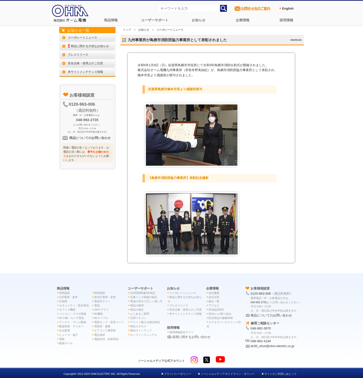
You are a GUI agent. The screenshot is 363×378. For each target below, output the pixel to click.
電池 (97, 305)
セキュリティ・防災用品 (74, 305)
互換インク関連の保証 (143, 297)
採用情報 (286, 20)
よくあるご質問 (139, 313)
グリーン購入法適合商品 (145, 322)
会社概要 (214, 292)
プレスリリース (78, 54)
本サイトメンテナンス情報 (85, 71)
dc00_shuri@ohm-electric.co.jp (272, 346)
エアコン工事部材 (105, 330)
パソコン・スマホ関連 (72, 313)
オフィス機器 (67, 309)
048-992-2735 (87, 120)
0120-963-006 (82, 104)
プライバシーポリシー (177, 373)
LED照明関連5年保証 (143, 292)
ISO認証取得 (216, 309)
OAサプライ (101, 309)
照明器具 (64, 292)
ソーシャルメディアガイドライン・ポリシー (228, 373)
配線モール (66, 343)
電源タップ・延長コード (109, 322)
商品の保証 (137, 309)
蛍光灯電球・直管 (105, 297)
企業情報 (242, 20)
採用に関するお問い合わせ (191, 337)
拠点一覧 (214, 301)
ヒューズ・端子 (68, 334)
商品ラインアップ (141, 330)
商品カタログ (138, 326)
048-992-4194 (261, 341)
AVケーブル (101, 317)
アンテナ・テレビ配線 (72, 322)
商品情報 (111, 20)
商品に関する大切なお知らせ (88, 46)
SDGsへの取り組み (220, 313)
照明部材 (99, 292)
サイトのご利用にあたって (280, 373)
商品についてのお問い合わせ (90, 138)
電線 (62, 339)
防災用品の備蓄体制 (221, 317)
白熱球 (63, 301)
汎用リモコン (138, 317)
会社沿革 (214, 297)
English (288, 8)
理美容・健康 (102, 326)
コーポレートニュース (82, 37)
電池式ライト (102, 301)
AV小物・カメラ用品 (71, 317)
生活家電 (64, 330)
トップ (127, 29)
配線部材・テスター (71, 326)
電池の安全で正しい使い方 (146, 301)
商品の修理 (137, 305)
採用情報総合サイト (181, 332)
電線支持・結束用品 (106, 339)
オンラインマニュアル (143, 334)
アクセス (214, 305)
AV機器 (98, 313)
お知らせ (198, 20)
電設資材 (99, 334)
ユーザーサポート (154, 20)
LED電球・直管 (68, 297)
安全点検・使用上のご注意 (85, 63)
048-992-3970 (261, 328)
